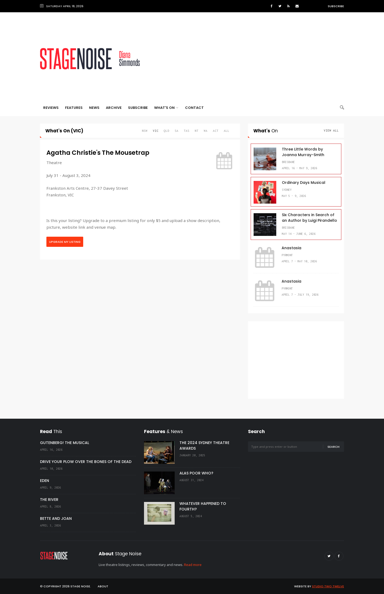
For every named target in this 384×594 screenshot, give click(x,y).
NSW (144, 130)
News (94, 107)
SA (176, 130)
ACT (215, 130)
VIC (155, 130)
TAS (186, 130)
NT (196, 130)
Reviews (51, 107)
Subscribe (336, 6)
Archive (114, 107)
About (103, 586)
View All (331, 130)
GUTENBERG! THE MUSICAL (64, 442)
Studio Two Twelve (328, 586)
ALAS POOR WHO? (196, 473)
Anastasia (291, 248)
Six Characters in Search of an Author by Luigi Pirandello (309, 217)
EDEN (44, 480)
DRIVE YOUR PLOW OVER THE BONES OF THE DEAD (85, 461)
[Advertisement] (247, 58)
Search (333, 447)
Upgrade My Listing (65, 242)
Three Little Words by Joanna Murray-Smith (303, 151)
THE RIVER (49, 499)
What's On (166, 107)
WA (205, 130)
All (226, 130)
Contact (194, 107)
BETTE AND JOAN (56, 518)
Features (74, 107)
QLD (166, 130)
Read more (193, 564)
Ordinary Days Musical (303, 182)
